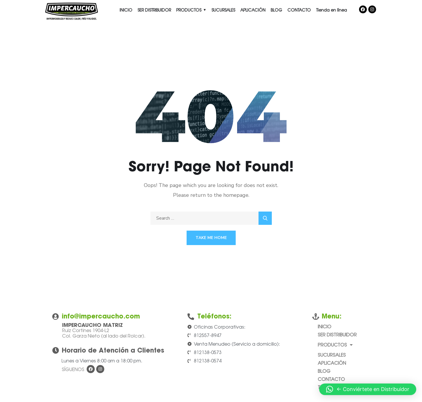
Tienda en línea (331, 10)
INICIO (126, 10)
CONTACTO (299, 10)
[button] (367, 389)
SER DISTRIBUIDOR (154, 10)
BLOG (276, 10)
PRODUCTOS (188, 10)
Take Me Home (211, 237)
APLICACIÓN (252, 10)
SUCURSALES (223, 10)
